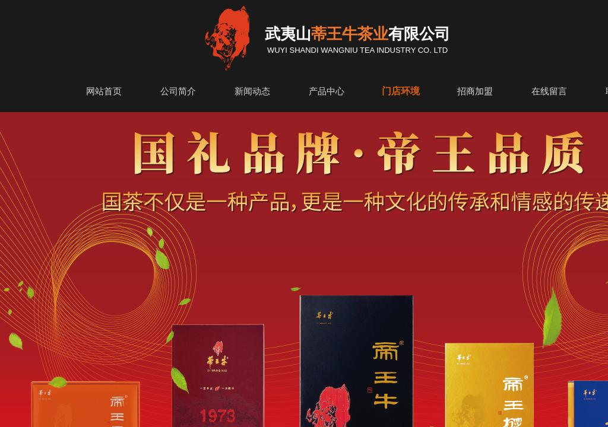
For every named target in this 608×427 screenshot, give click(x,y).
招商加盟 (475, 91)
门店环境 (401, 91)
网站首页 (104, 91)
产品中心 (326, 91)
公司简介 (178, 91)
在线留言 (549, 91)
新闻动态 (252, 91)
